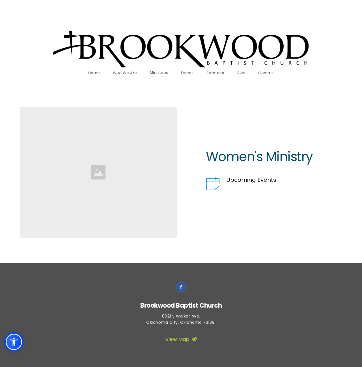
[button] (14, 342)
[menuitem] (94, 73)
